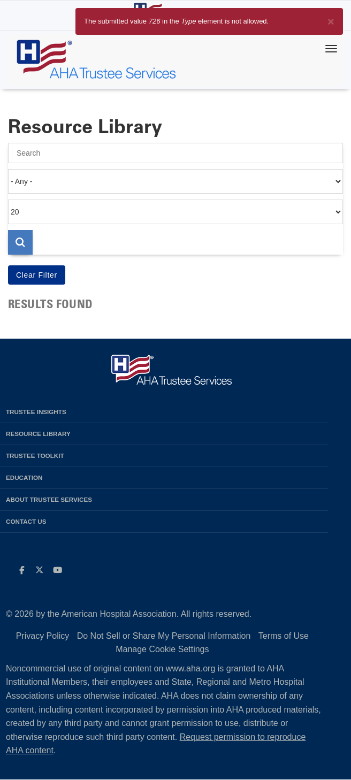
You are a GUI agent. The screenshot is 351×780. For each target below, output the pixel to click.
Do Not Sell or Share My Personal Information (164, 635)
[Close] (331, 20)
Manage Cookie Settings (162, 649)
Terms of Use (283, 635)
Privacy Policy (43, 635)
